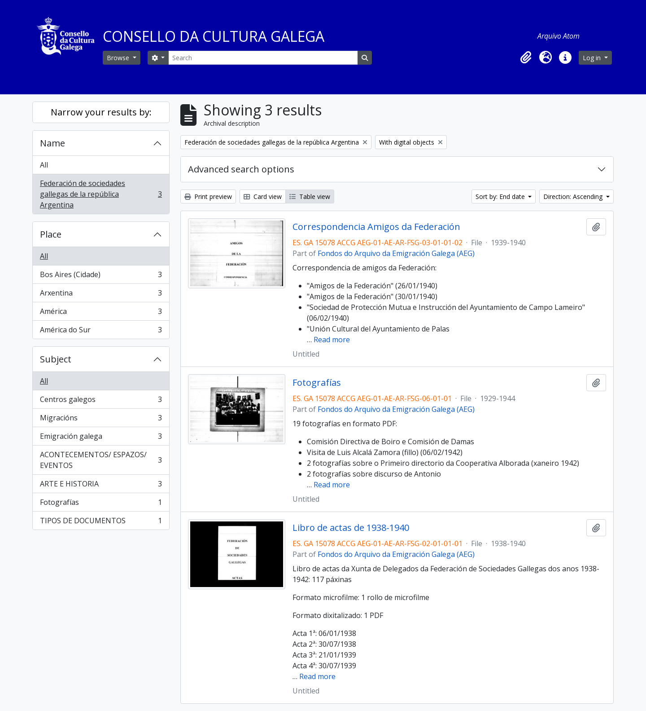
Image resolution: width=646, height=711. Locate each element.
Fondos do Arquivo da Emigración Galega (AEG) (396, 253)
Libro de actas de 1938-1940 (350, 527)
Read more (332, 339)
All (44, 165)
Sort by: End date (501, 196)
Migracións (100, 419)
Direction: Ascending (573, 196)
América (100, 313)
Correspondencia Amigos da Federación (376, 226)
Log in (592, 57)
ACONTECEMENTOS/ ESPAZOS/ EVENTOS (100, 460)
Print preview (208, 196)
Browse (119, 57)
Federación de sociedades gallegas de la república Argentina (100, 194)
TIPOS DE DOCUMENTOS (100, 522)
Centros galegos (100, 401)
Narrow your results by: (101, 112)
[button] (526, 57)
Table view (309, 196)
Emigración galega (100, 438)
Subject (55, 359)
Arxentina (100, 294)
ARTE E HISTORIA (100, 485)
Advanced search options (241, 169)
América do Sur (100, 331)
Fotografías (100, 504)
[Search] (263, 58)
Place (50, 234)
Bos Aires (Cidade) (100, 276)
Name (52, 143)
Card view (263, 196)
